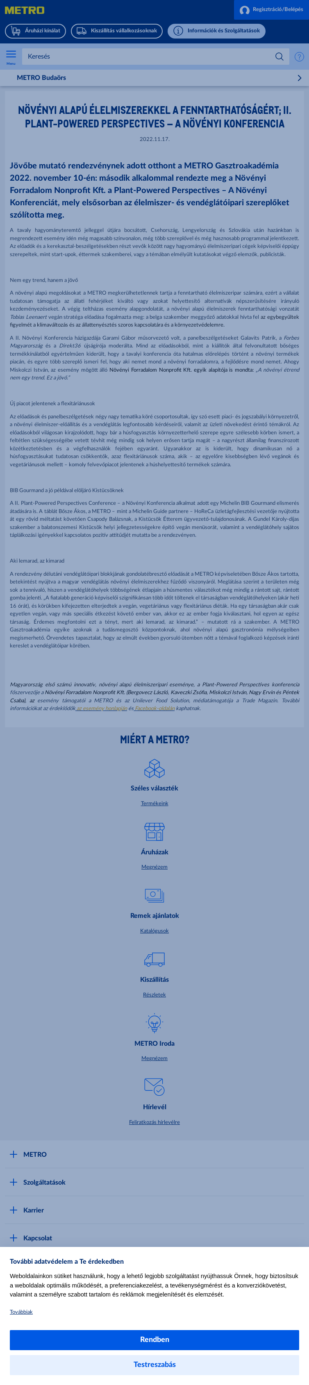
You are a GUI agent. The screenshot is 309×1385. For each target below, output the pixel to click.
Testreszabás (155, 1365)
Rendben (154, 1340)
